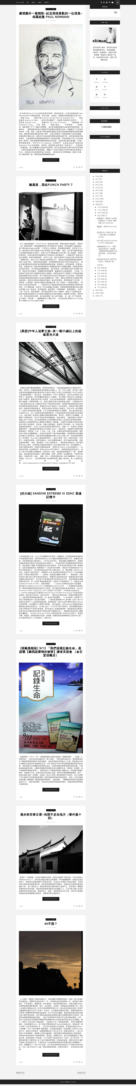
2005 (97, 296)
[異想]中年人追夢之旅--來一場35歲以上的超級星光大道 (50, 333)
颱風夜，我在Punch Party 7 (51, 185)
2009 (97, 201)
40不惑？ (51, 925)
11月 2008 (101, 210)
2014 (97, 187)
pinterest (105, 87)
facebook (96, 80)
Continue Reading (51, 160)
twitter (97, 87)
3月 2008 (100, 282)
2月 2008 (100, 284)
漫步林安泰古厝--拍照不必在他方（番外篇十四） (51, 817)
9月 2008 (100, 215)
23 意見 (21, 1064)
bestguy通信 (20, 2)
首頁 (28, 2)
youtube (96, 95)
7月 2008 (100, 270)
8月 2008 (100, 268)
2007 (97, 290)
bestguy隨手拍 (51, 811)
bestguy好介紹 (51, 645)
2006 (97, 293)
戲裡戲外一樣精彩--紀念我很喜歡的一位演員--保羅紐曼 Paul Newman (51, 15)
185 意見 (21, 476)
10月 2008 (101, 213)
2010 (97, 199)
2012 (97, 193)
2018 (97, 176)
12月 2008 (101, 207)
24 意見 (21, 167)
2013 (97, 190)
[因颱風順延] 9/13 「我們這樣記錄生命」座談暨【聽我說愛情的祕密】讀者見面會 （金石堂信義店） (51, 652)
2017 (97, 179)
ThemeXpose (73, 1083)
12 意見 (21, 631)
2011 (97, 196)
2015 (97, 185)
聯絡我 (39, 2)
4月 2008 (100, 279)
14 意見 (21, 908)
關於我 (33, 2)
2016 (97, 182)
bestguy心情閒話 (50, 9)
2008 (97, 204)
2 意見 (20, 798)
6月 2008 (100, 273)
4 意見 (20, 314)
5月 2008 (100, 276)
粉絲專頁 (46, 2)
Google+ (105, 95)
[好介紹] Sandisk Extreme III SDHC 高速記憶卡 (50, 496)
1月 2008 (100, 287)
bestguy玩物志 (51, 490)
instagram (105, 80)
